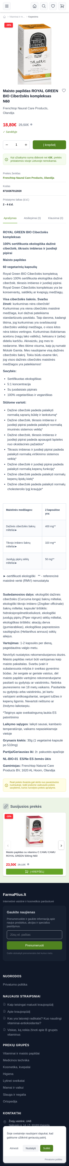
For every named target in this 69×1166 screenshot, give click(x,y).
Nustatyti (31, 1148)
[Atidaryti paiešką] (44, 6)
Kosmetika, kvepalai (16, 1067)
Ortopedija (10, 1101)
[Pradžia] (34, 6)
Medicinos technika (16, 1060)
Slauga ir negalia (14, 1094)
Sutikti (46, 1148)
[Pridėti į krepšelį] (34, 872)
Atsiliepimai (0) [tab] (32, 218)
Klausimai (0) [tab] (55, 218)
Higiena (8, 1074)
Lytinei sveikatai (14, 1081)
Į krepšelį (49, 145)
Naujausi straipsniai (21, 996)
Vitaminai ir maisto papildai (17, 17)
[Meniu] (7, 6)
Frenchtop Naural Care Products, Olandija (28, 177)
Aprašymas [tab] (10, 218)
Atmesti (14, 1148)
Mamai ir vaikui (13, 1087)
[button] (31, 124)
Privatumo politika (15, 984)
